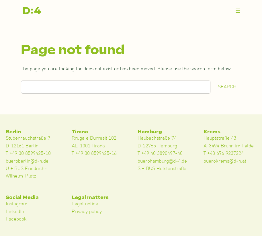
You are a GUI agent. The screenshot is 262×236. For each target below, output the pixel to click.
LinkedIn (15, 211)
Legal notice (85, 203)
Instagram (16, 203)
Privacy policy (87, 211)
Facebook (16, 219)
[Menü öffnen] (237, 10)
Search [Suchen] (227, 87)
